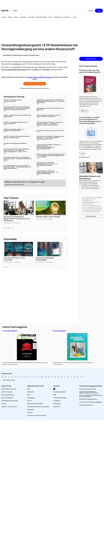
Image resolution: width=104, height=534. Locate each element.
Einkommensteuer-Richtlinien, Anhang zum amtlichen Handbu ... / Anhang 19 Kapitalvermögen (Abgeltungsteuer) (50, 123)
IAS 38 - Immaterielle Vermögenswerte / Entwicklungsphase (16, 123)
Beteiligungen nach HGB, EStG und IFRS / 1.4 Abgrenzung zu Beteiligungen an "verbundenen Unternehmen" (51, 101)
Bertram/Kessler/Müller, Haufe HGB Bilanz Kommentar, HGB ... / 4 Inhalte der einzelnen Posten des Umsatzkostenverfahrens (17, 108)
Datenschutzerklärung (87, 202)
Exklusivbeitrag (9, 202)
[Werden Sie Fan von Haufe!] (54, 389)
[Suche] (90, 10)
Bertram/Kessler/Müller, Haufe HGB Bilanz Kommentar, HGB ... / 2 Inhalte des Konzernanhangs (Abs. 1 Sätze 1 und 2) (16, 150)
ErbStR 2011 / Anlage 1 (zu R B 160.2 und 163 (50, 130)
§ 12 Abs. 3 (35, 69)
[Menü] (14, 10)
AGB (100, 197)
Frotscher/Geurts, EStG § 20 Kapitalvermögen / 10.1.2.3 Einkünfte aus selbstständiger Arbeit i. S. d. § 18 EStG (51, 155)
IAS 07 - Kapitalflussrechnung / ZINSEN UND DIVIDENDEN (17, 115)
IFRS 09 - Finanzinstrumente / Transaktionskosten (13, 100)
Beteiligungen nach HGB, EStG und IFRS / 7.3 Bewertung (50, 109)
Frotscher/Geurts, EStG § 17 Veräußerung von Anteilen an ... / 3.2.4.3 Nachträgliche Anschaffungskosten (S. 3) (50, 138)
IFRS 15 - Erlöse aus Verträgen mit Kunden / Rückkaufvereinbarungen (17, 137)
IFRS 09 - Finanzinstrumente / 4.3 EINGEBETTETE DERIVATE (14, 130)
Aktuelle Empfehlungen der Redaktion (15, 143)
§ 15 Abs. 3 (47, 69)
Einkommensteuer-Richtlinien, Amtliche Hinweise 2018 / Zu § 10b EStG (49, 115)
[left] (61, 228)
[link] (3, 17)
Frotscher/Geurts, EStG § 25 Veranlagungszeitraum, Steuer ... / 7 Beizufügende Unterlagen (47, 164)
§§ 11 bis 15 (17, 64)
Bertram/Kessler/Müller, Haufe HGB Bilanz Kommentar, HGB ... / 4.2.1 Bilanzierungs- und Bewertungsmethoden (17, 167)
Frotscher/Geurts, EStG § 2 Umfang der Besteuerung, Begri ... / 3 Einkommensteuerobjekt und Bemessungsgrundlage (49, 146)
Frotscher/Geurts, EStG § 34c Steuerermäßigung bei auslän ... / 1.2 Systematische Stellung (47, 172)
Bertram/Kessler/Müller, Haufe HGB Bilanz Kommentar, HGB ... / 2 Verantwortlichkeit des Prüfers (17, 159)
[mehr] (75, 17)
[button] (99, 11)
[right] (64, 228)
